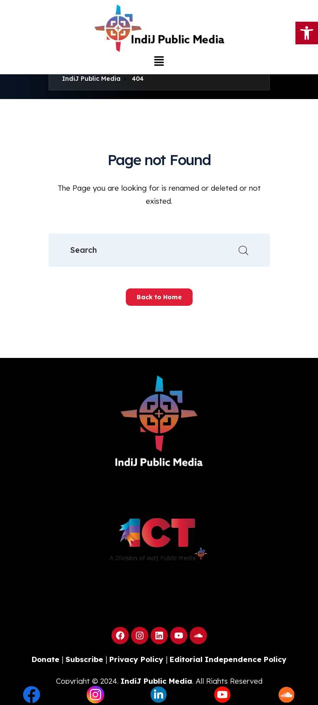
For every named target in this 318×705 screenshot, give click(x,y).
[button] (158, 61)
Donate (45, 659)
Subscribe (84, 659)
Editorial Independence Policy (228, 659)
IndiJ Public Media (156, 680)
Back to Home (159, 297)
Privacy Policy (136, 659)
